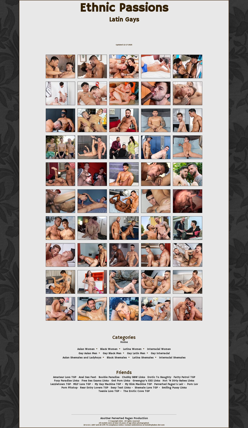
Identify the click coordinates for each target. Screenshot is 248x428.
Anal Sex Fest (87, 377)
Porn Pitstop (69, 387)
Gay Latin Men (136, 353)
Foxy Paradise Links (66, 380)
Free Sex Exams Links (95, 380)
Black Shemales (117, 357)
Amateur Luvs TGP (64, 377)
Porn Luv (192, 384)
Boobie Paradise (109, 377)
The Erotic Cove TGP (136, 391)
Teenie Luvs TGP (108, 391)
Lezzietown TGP (60, 384)
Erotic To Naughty (159, 377)
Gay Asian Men (87, 353)
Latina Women (132, 349)
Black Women (108, 349)
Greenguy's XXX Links (146, 380)
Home (124, 342)
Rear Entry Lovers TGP (94, 387)
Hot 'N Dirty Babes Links (178, 380)
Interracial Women (159, 349)
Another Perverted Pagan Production (124, 418)
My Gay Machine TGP (108, 384)
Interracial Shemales (172, 357)
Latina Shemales (142, 357)
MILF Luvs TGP (82, 384)
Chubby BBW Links (133, 377)
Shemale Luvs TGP (146, 387)
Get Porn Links (120, 380)
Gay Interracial (160, 353)
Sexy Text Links (121, 387)
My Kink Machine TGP (138, 384)
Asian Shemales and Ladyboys (82, 357)
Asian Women (86, 349)
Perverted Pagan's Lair (168, 384)
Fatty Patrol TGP (184, 377)
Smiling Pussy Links (174, 387)
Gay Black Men (112, 353)
